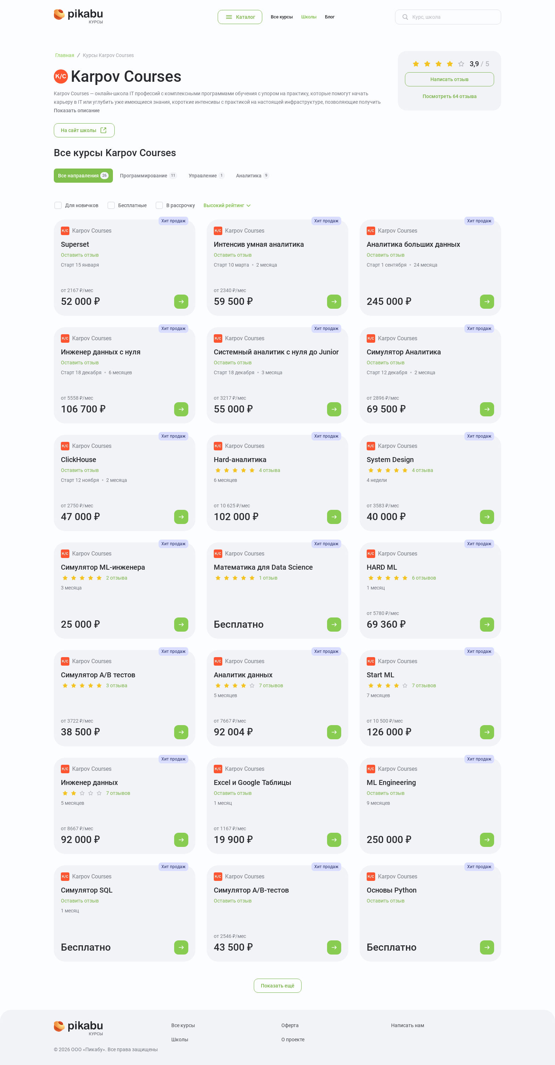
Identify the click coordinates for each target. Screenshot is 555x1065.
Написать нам (407, 1025)
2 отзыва (116, 578)
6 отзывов (424, 578)
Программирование (148, 175)
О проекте (292, 1039)
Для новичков (81, 205)
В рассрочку (180, 205)
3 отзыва (116, 685)
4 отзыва (269, 470)
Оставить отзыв (80, 255)
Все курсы (282, 16)
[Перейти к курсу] (181, 302)
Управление (207, 175)
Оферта (290, 1025)
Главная (64, 55)
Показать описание (77, 110)
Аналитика (252, 175)
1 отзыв (268, 578)
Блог (329, 16)
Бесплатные (132, 205)
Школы (308, 16)
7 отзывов (271, 685)
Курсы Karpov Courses (108, 55)
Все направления (83, 175)
